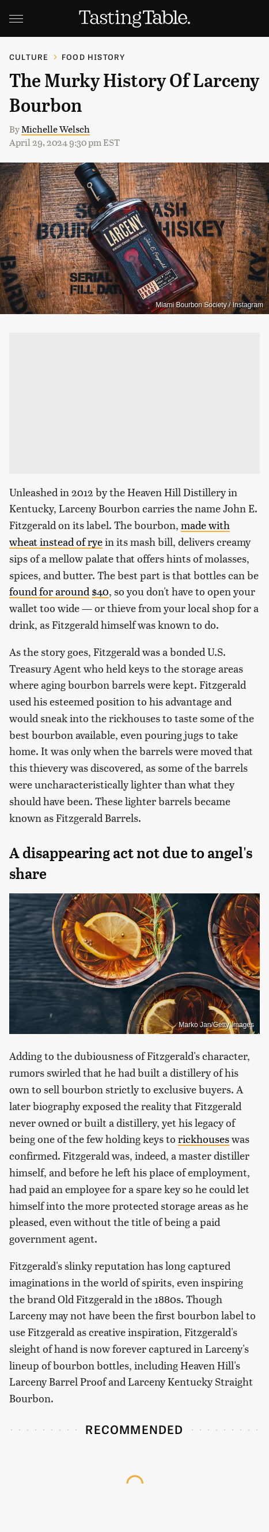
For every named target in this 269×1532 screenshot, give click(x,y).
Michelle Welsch (55, 128)
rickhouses (203, 1138)
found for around (49, 591)
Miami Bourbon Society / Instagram (209, 304)
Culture (28, 57)
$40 (100, 591)
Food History (93, 57)
